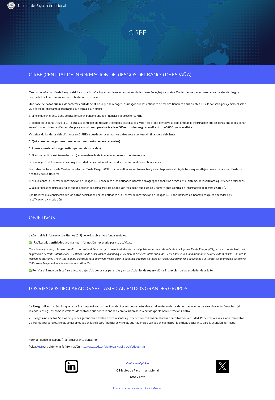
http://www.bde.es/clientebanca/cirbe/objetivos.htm (113, 346)
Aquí (39, 346)
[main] (137, 33)
